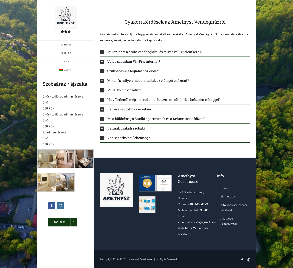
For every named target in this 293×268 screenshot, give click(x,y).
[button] (175, 52)
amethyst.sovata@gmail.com (197, 222)
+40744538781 (198, 210)
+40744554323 (198, 204)
